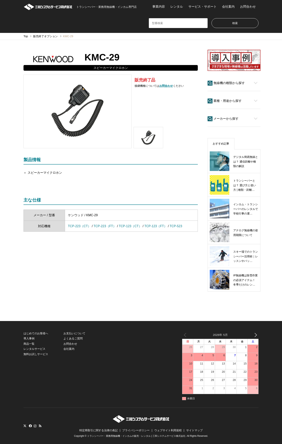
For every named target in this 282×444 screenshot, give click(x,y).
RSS (40, 425)
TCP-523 (176, 226)
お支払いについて (74, 333)
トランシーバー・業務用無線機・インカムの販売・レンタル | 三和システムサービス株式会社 (136, 436)
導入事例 (29, 338)
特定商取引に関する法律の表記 (98, 430)
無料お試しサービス (36, 354)
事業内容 (158, 6)
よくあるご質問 (73, 338)
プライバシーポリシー (136, 430)
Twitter (25, 425)
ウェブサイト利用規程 (168, 430)
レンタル (176, 6)
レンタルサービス (34, 348)
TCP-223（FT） (105, 226)
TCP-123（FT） (155, 226)
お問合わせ (248, 6)
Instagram (35, 425)
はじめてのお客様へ (36, 333)
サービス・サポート (202, 6)
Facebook (30, 425)
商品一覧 (29, 343)
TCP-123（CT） (130, 226)
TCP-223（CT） (79, 226)
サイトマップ (194, 430)
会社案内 (228, 6)
